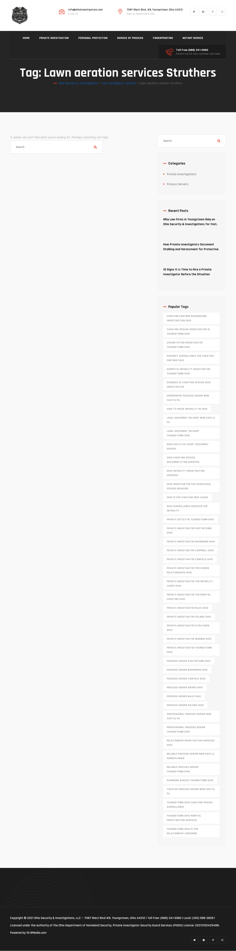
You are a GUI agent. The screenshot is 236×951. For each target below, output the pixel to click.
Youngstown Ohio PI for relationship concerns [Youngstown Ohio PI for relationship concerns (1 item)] (182, 831)
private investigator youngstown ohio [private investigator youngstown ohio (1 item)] (189, 650)
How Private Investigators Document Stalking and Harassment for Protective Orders (190, 249)
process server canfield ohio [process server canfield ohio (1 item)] (186, 679)
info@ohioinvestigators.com (85, 10)
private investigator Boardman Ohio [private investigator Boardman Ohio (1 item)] (191, 541)
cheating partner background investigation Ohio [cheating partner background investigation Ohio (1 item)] (187, 318)
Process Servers (177, 184)
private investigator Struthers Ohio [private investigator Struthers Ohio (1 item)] (188, 628)
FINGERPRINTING (163, 38)
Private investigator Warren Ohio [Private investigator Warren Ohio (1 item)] (189, 639)
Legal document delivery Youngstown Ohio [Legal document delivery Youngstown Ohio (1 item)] (183, 433)
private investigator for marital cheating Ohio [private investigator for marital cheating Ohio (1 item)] (189, 597)
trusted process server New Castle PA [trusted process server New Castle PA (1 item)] (191, 792)
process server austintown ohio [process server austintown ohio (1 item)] (189, 661)
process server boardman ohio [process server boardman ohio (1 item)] (187, 670)
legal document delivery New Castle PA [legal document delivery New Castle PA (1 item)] (191, 420)
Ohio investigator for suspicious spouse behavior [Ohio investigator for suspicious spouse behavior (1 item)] (189, 486)
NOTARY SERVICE (193, 38)
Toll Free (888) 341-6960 (192, 50)
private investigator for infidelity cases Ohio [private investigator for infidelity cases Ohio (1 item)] (190, 584)
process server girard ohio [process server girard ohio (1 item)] (185, 687)
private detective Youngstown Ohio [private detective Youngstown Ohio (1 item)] (190, 519)
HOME (26, 38)
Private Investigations (181, 174)
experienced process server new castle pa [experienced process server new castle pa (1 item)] (188, 398)
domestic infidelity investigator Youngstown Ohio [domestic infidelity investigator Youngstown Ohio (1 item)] (188, 371)
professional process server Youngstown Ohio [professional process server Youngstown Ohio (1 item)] (186, 730)
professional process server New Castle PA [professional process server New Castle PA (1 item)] (189, 716)
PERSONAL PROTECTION (92, 38)
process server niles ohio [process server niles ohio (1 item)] (184, 696)
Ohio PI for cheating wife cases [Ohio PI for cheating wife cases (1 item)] (187, 497)
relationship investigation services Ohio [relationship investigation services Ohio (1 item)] (191, 743)
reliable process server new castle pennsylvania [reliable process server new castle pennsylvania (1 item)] (190, 756)
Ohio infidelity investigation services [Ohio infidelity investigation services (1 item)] (186, 473)
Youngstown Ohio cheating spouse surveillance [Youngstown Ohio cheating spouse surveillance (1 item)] (190, 805)
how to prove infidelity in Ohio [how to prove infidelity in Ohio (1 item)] (187, 409)
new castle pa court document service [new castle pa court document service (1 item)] (188, 447)
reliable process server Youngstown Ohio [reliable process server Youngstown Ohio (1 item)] (182, 769)
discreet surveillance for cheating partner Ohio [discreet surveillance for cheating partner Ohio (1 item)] (190, 358)
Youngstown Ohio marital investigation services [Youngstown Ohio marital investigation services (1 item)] (184, 818)
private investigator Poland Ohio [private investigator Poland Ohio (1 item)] (189, 617)
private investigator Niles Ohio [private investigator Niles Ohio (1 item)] (187, 608)
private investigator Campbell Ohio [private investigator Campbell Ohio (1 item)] (190, 550)
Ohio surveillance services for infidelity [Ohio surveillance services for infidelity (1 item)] (187, 509)
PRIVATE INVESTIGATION (54, 38)
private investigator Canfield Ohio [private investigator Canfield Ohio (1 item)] (190, 559)
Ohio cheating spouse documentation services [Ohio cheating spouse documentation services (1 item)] (183, 460)
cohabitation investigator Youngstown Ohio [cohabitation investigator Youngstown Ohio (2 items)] (185, 345)
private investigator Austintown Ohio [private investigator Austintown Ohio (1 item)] (189, 531)
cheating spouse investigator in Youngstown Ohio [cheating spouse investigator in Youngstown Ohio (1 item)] (188, 332)
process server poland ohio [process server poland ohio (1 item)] (185, 705)
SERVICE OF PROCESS (130, 38)
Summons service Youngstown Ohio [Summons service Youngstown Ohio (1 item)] (190, 780)
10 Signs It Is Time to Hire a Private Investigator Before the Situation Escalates (187, 274)
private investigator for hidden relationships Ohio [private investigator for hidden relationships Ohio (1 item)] (188, 570)
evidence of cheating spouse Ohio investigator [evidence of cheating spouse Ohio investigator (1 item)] (189, 385)
